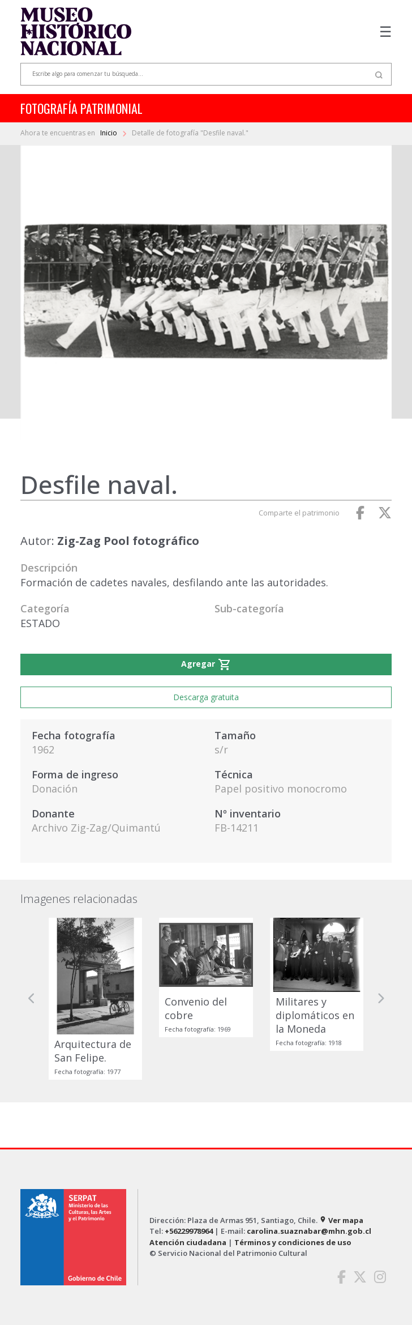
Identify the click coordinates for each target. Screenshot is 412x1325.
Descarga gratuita (206, 697)
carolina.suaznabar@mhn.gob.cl (309, 1231)
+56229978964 (189, 1231)
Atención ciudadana (187, 1242)
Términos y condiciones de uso (292, 1242)
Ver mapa (341, 1220)
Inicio (109, 133)
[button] (32, 999)
